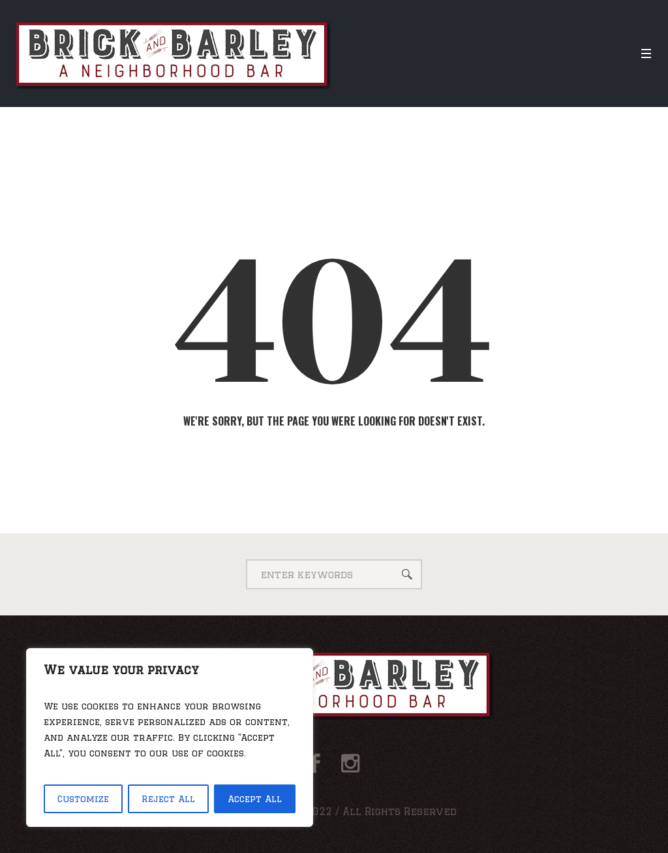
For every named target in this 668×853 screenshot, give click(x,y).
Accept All (255, 799)
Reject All (168, 799)
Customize (83, 799)
